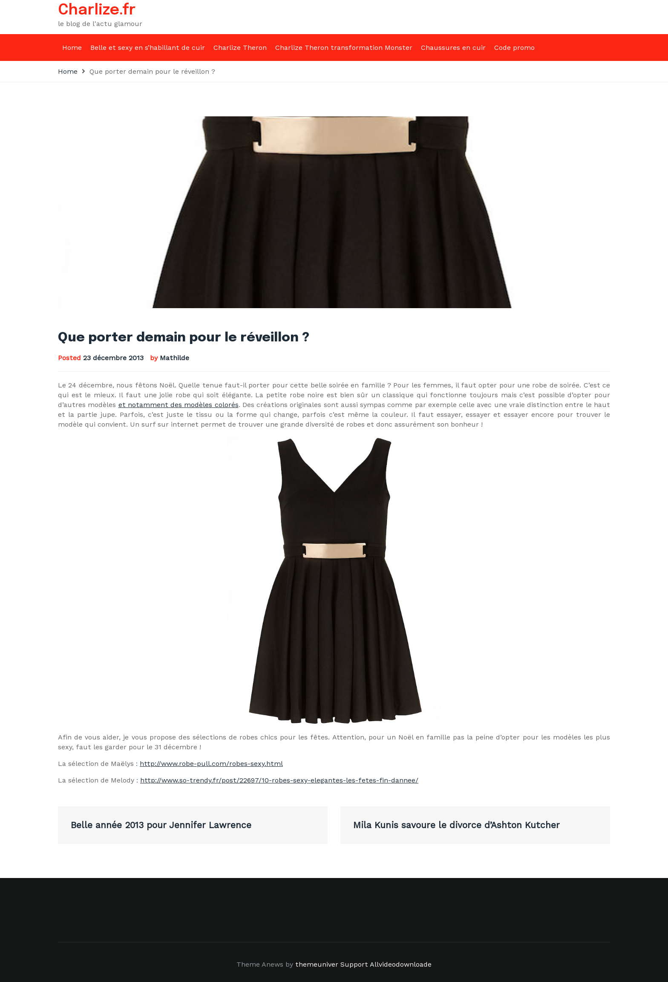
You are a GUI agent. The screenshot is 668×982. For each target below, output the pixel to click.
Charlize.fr (97, 10)
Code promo (514, 47)
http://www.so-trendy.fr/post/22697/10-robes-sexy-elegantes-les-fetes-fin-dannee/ (279, 780)
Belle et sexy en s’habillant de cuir (147, 47)
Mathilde (174, 358)
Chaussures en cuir (453, 47)
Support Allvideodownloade (386, 964)
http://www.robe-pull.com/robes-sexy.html (211, 764)
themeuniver (316, 964)
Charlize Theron (240, 47)
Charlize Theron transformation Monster (343, 47)
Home (72, 47)
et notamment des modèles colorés (178, 405)
